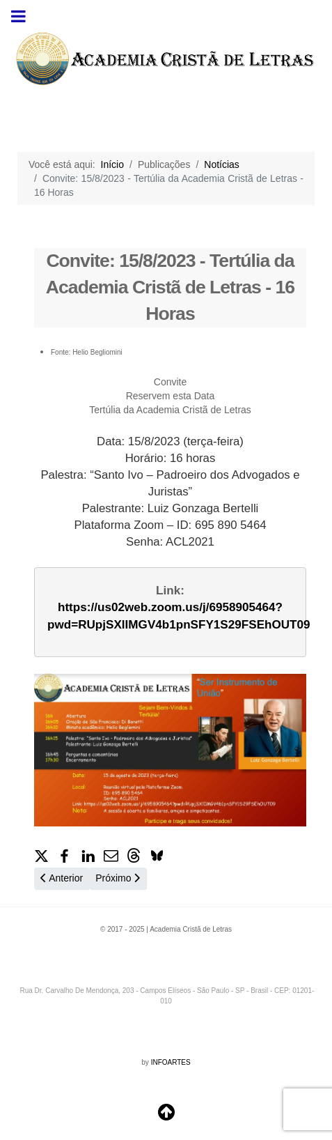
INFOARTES (171, 1062)
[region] (166, 58)
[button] (41, 854)
